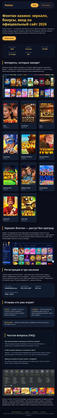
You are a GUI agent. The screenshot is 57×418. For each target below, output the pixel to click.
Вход (34, 5)
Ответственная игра (16, 412)
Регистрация (46, 5)
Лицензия (35, 412)
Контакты (43, 412)
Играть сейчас (9, 38)
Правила (27, 412)
